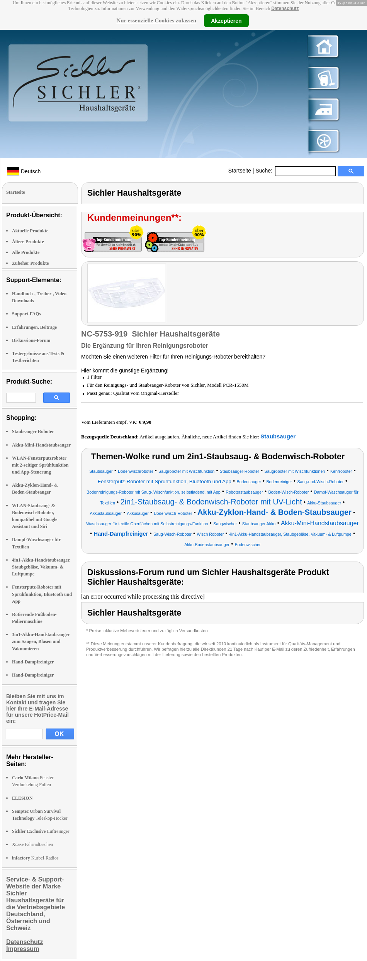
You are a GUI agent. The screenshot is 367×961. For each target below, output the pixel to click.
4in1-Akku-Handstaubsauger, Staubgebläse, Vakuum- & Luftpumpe (41, 567)
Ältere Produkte (28, 241)
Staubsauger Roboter (33, 431)
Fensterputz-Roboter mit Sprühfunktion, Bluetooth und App (42, 594)
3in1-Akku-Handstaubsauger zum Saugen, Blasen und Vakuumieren (41, 641)
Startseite (239, 170)
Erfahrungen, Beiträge (34, 327)
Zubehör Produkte (30, 263)
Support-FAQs (26, 313)
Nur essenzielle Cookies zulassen (156, 20)
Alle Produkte (25, 252)
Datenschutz (285, 8)
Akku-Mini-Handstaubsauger (41, 445)
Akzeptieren (226, 20)
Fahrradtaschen (32, 844)
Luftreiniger (40, 831)
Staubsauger (278, 436)
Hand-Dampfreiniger (33, 662)
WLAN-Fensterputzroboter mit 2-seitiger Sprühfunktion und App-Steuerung (40, 465)
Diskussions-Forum (31, 340)
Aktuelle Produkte (30, 230)
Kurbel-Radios (35, 858)
